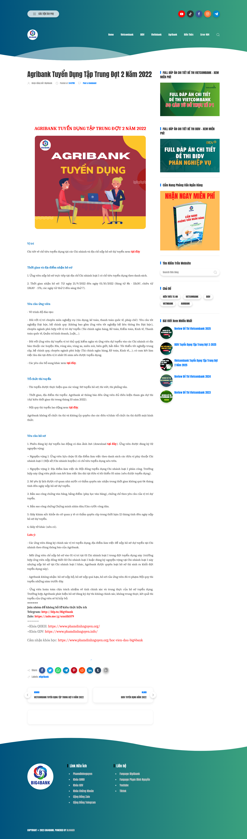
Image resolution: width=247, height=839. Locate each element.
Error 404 (204, 34)
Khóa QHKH (79, 779)
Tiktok (123, 791)
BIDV (142, 34)
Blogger (71, 830)
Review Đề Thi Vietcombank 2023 (192, 392)
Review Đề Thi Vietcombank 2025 (192, 328)
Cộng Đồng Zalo (81, 797)
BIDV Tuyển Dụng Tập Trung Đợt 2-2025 (195, 344)
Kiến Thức (189, 34)
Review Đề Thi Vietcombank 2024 (192, 376)
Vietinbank (156, 34)
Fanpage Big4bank (130, 774)
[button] (42, 670)
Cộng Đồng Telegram (84, 802)
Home (111, 34)
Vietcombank (127, 34)
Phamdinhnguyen (82, 774)
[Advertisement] (90, 98)
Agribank (172, 34)
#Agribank (44, 677)
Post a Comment (90, 83)
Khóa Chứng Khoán (83, 791)
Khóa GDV (78, 785)
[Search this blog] (190, 272)
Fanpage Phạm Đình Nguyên (135, 779)
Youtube (124, 785)
